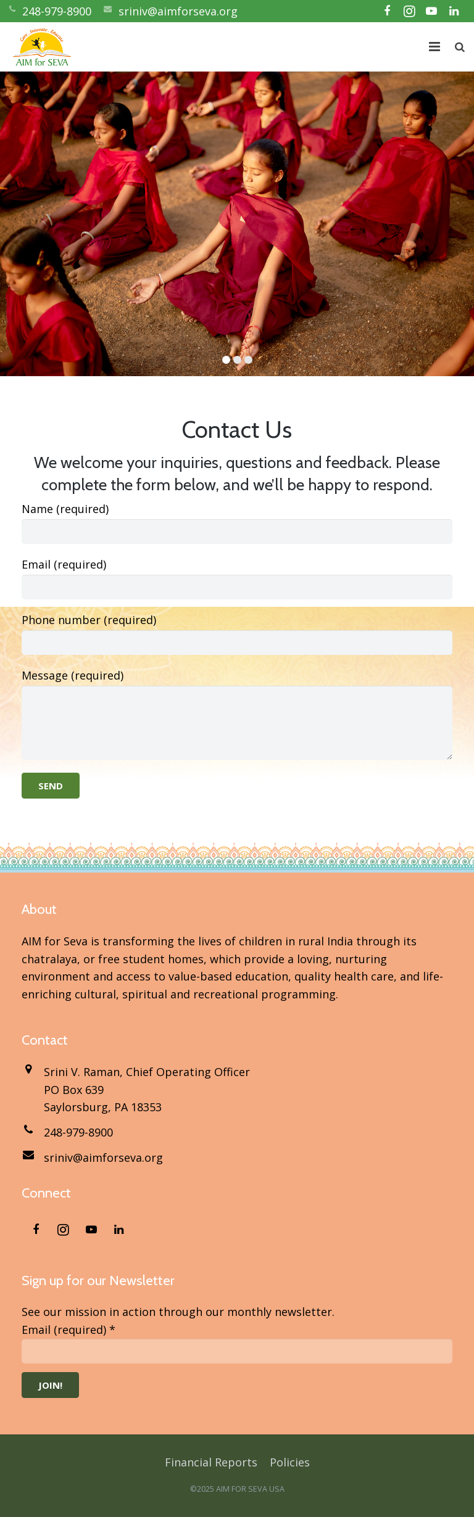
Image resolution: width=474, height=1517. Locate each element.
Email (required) (237, 571)
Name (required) (237, 516)
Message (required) (237, 682)
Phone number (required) (237, 627)
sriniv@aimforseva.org (178, 11)
